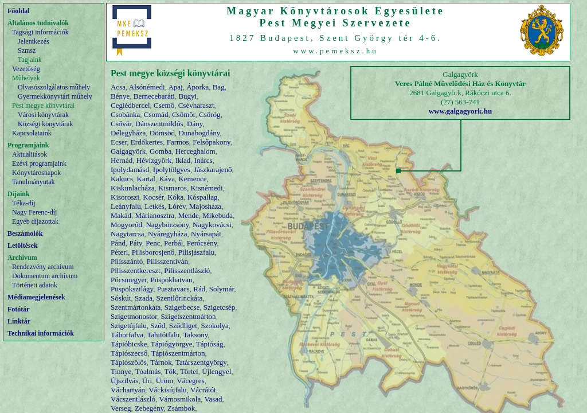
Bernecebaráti (154, 96)
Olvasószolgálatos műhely (54, 87)
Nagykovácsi (212, 224)
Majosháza (205, 206)
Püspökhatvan (172, 279)
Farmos (178, 142)
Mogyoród (126, 224)
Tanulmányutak (33, 182)
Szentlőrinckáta (179, 298)
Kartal (146, 178)
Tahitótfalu (163, 334)
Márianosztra (155, 215)
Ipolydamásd (130, 169)
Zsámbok (181, 408)
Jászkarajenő (213, 169)
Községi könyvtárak (45, 124)
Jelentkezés (33, 41)
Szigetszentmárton (188, 316)
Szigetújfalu (129, 325)
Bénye (120, 96)
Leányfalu (126, 206)
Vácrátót (203, 389)
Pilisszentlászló (187, 270)
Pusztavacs (173, 289)
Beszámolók (24, 233)
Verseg (121, 408)
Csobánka (125, 114)
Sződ (157, 325)
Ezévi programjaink (39, 163)
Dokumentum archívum (44, 276)
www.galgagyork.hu (460, 111)
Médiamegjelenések (36, 297)
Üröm (164, 380)
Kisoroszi (125, 197)
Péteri (119, 252)
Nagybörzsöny (167, 224)
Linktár (18, 321)
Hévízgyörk (153, 160)
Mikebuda (217, 215)
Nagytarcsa (127, 233)
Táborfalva (127, 334)
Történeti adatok (34, 285)
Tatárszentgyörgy (200, 362)
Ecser (119, 142)
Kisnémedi (206, 188)
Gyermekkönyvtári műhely (55, 96)
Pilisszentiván (167, 261)
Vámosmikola (180, 399)
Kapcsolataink (32, 133)
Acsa (118, 87)
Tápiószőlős (129, 362)
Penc (153, 243)
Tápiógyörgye (172, 344)
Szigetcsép (220, 307)
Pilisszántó (127, 261)
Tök (171, 371)
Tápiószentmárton (178, 353)
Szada (143, 298)
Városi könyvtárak (43, 115)
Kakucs (122, 178)
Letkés (154, 206)
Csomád (156, 114)
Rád (199, 289)
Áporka (197, 87)
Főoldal (18, 11)
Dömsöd (162, 132)
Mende (188, 215)
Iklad (183, 160)
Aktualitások (29, 154)
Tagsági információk (40, 32)
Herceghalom (195, 151)
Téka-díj (24, 203)
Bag (219, 87)
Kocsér (153, 197)
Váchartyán (128, 389)
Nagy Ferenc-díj (34, 212)
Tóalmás (148, 371)
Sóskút (121, 298)
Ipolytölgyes (171, 169)
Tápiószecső (129, 353)
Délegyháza (128, 132)
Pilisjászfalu (196, 252)
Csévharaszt (196, 105)
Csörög (210, 114)
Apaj (175, 87)
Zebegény (149, 408)
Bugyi (187, 96)
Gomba (160, 151)
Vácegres (190, 380)
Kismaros (172, 188)
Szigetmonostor (134, 316)
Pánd (118, 243)
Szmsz (27, 50)
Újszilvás (124, 380)
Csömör (183, 114)
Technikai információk (40, 333)
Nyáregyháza (167, 233)
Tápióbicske (129, 344)
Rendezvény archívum (43, 267)
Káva (166, 178)
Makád (121, 215)
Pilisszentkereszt (136, 270)
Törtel (189, 371)
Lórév (176, 206)
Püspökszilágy (132, 289)
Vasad (213, 399)
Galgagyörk (128, 151)
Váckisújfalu (167, 389)
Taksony (195, 334)
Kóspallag (202, 197)
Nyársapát (206, 233)
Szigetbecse (182, 307)
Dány (194, 123)
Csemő (164, 105)
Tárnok (161, 362)
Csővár (121, 123)
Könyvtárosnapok (36, 173)
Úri (147, 380)
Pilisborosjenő (153, 252)
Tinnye (121, 371)
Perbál (173, 243)
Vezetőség (26, 69)
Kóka (175, 197)
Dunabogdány (199, 132)
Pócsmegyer (129, 279)
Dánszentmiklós (159, 123)
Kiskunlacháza (133, 188)
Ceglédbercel (130, 105)
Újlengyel (216, 371)
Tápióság (210, 344)
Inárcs (203, 160)
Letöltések (22, 245)
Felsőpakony (211, 142)
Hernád (121, 160)
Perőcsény (202, 243)
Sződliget (183, 325)
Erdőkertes (147, 142)
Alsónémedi (147, 87)
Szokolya (214, 325)
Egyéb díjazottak (35, 221)
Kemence (192, 178)
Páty (136, 243)
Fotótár (18, 309)
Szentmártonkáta (136, 307)
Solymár (221, 289)
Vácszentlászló (133, 399)
